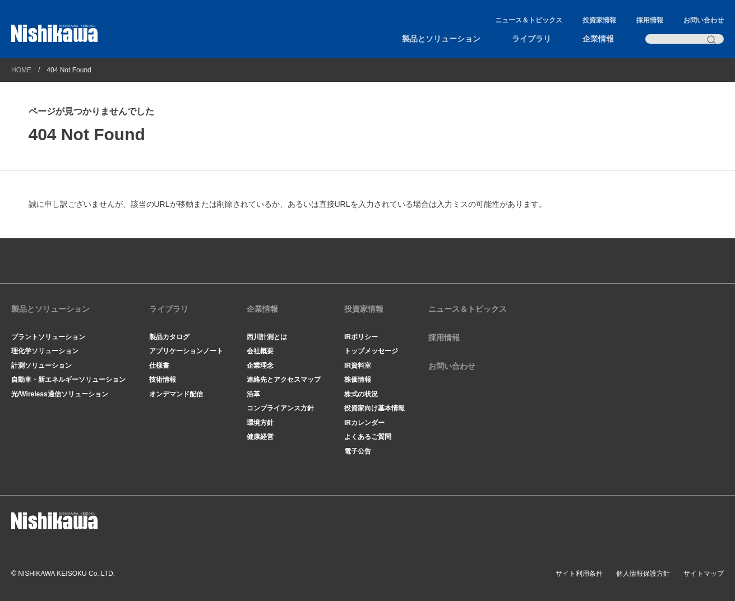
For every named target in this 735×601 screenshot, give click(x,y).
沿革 (253, 394)
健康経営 (260, 437)
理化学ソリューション (44, 351)
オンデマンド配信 (176, 394)
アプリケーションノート (186, 351)
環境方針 (260, 423)
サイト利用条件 (579, 573)
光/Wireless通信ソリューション (59, 394)
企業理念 (260, 365)
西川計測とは (267, 337)
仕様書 (159, 365)
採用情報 (649, 20)
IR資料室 (357, 365)
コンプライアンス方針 (280, 408)
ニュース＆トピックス (528, 20)
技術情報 (162, 379)
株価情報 (357, 379)
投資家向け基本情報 (374, 408)
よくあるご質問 (367, 437)
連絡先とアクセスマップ (284, 379)
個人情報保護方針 (643, 573)
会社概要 (260, 351)
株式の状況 (361, 394)
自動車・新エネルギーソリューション (68, 379)
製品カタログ (169, 337)
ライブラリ (531, 38)
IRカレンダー (364, 423)
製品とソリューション (441, 38)
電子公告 (357, 451)
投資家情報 (599, 20)
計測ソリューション (41, 365)
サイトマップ (703, 573)
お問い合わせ (703, 20)
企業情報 (598, 38)
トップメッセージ (371, 351)
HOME (21, 70)
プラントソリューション (48, 337)
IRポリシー (361, 337)
